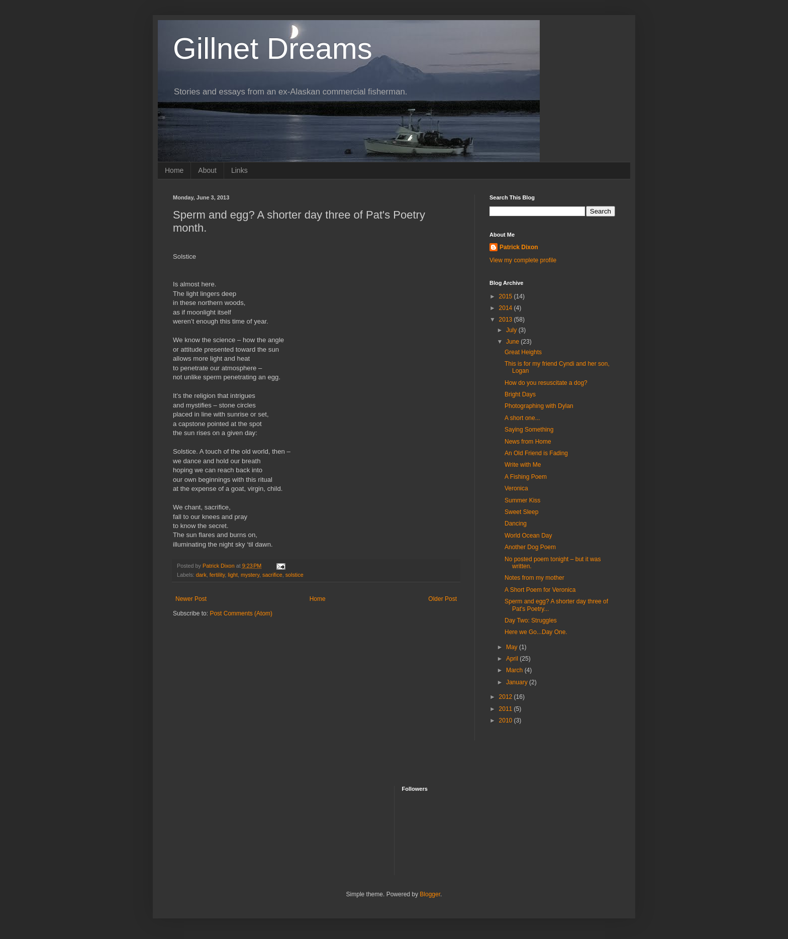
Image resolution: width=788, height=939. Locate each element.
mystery (250, 575)
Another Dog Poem (530, 547)
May (512, 647)
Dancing (516, 523)
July (512, 330)
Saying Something (529, 429)
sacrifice (272, 575)
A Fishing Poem (526, 476)
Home (174, 170)
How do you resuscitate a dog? (546, 382)
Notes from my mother (534, 577)
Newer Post (191, 598)
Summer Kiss (522, 500)
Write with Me (523, 464)
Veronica (516, 488)
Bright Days (520, 394)
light (233, 575)
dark (201, 575)
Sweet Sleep (521, 511)
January (517, 682)
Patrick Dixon (519, 247)
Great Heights (523, 352)
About (207, 170)
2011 (506, 708)
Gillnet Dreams (272, 48)
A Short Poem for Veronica (540, 589)
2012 (506, 696)
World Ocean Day (528, 535)
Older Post (442, 598)
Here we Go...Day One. (536, 632)
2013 (506, 319)
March (515, 670)
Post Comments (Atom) (241, 613)
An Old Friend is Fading (536, 453)
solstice (294, 575)
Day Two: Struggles (531, 620)
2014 (506, 307)
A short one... (522, 418)
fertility (217, 575)
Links (239, 170)
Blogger (430, 894)
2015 (506, 296)
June (513, 341)
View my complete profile (522, 260)
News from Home (528, 441)
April (513, 658)
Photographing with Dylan (539, 405)
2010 (506, 720)
